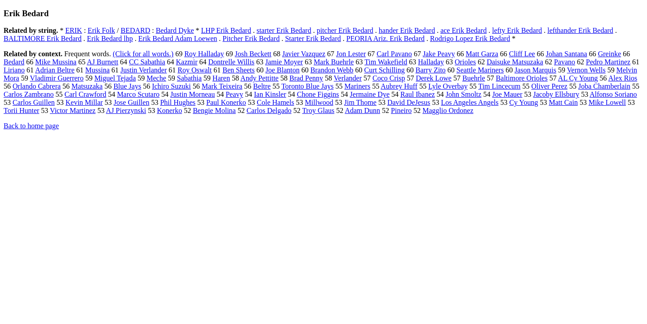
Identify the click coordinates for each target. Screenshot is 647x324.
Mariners (357, 86)
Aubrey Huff (399, 86)
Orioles (465, 62)
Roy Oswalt (194, 70)
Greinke (609, 54)
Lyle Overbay (448, 86)
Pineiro (401, 110)
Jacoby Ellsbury (556, 94)
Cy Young (523, 102)
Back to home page (31, 126)
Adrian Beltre (55, 70)
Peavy (234, 94)
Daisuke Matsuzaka (515, 62)
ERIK (73, 30)
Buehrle (473, 78)
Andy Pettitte (259, 78)
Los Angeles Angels (469, 102)
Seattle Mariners (480, 70)
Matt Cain (563, 102)
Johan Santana (566, 54)
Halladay (431, 62)
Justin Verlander (143, 70)
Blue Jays (127, 86)
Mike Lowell (607, 102)
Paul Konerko (226, 102)
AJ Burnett (102, 62)
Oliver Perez (549, 86)
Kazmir (187, 62)
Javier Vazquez (303, 54)
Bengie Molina (214, 110)
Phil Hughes (177, 102)
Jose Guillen (132, 102)
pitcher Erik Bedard (345, 30)
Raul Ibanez (417, 94)
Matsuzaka (86, 86)
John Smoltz (464, 94)
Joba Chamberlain (604, 86)
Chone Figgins (318, 94)
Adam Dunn (362, 110)
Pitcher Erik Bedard (250, 38)
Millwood (319, 102)
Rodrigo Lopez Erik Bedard (470, 38)
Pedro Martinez (608, 62)
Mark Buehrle (334, 62)
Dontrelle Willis (231, 62)
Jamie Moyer (284, 62)
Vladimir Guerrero (57, 78)
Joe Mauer (507, 94)
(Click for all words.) (143, 54)
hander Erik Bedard (407, 30)
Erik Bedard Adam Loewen (177, 38)
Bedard (14, 62)
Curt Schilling (384, 70)
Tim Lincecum (499, 86)
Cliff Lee (522, 54)
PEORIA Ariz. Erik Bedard (385, 38)
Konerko (169, 110)
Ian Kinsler (270, 94)
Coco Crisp (388, 78)
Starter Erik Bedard (313, 38)
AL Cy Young (578, 78)
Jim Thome (360, 102)
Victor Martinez (73, 110)
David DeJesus (408, 102)
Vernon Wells (586, 70)
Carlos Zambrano (29, 94)
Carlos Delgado (269, 110)
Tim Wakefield (385, 62)
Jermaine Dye (370, 94)
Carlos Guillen (34, 102)
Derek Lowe (434, 78)
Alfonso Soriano (613, 94)
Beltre (261, 86)
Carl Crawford (85, 94)
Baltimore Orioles (522, 78)
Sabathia (189, 78)
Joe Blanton (283, 70)
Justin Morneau (192, 94)
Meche (156, 78)
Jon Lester (351, 54)
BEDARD (135, 30)
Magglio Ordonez (447, 110)
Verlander (348, 78)
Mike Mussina (55, 62)
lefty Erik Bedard (517, 30)
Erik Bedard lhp (110, 38)
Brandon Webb (332, 70)
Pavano (564, 62)
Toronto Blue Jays (307, 86)
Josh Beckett (253, 54)
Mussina (97, 70)
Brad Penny (306, 78)
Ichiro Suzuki (171, 86)
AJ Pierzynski (126, 110)
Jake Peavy (439, 54)
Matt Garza (481, 54)
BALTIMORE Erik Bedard (43, 38)
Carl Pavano (394, 54)
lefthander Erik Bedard (580, 30)
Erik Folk (101, 30)
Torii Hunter (21, 110)
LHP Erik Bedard (226, 30)
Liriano (14, 70)
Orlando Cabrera (37, 86)
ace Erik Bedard (463, 30)
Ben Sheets (238, 70)
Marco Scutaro (138, 94)
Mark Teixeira (222, 86)
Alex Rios (622, 78)
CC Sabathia (147, 62)
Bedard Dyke (175, 30)
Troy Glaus (318, 110)
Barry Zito (431, 70)
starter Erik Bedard (284, 30)
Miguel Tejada (115, 78)
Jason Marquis (535, 70)
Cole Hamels (275, 102)
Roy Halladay (204, 54)
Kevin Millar (84, 102)
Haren (221, 78)
